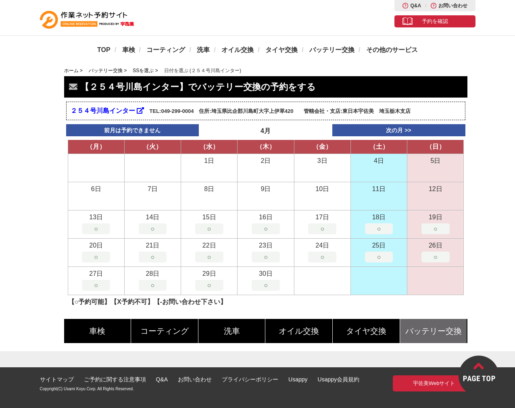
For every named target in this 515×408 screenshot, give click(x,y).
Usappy (297, 379)
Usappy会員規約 (338, 379)
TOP (104, 49)
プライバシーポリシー (250, 379)
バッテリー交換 (331, 49)
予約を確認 (435, 21)
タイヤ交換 (281, 49)
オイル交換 (237, 49)
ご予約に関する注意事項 (115, 379)
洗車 (203, 49)
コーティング (165, 49)
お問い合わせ (452, 5)
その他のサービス (392, 49)
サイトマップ (57, 379)
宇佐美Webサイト (434, 383)
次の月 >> (398, 130)
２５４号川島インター (107, 110)
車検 (128, 49)
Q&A (415, 5)
